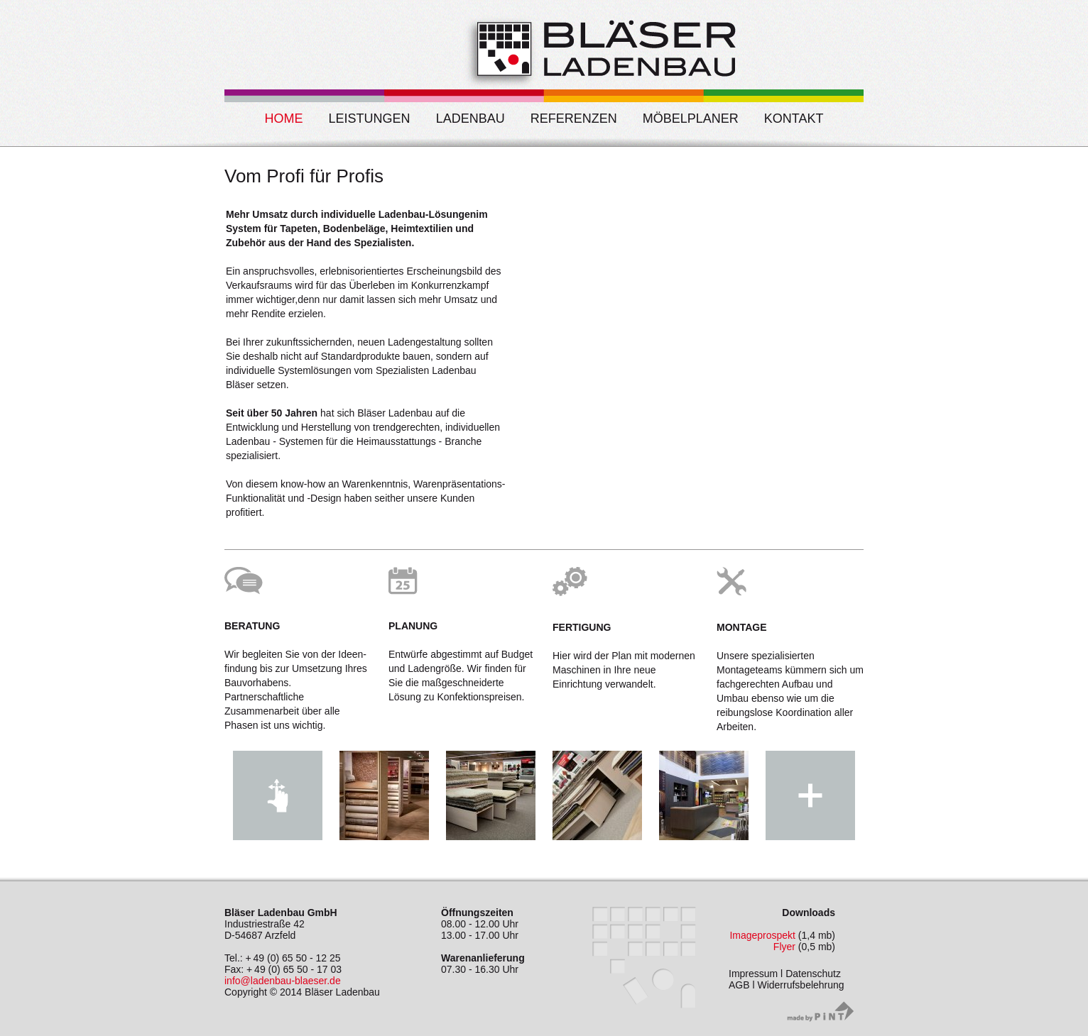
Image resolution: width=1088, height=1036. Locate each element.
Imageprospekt (762, 935)
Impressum (753, 973)
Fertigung (582, 627)
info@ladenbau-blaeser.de (282, 980)
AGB (739, 985)
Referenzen (574, 118)
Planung (412, 626)
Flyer (784, 946)
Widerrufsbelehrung (800, 985)
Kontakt (794, 118)
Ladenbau (470, 118)
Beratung (252, 626)
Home (284, 118)
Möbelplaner (691, 118)
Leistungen (369, 118)
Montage (742, 627)
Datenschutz (813, 973)
